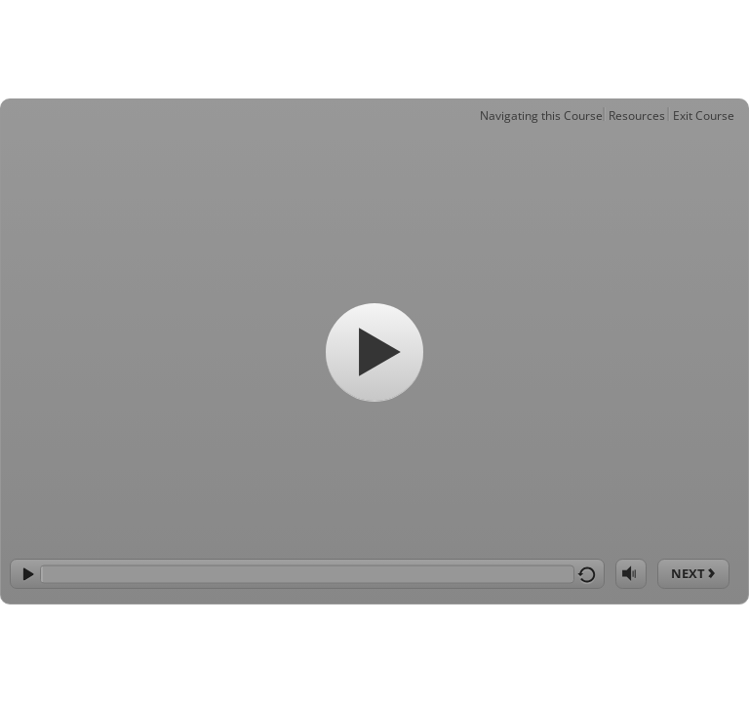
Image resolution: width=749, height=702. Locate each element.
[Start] (374, 352)
